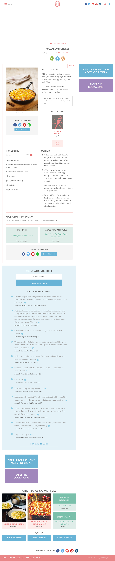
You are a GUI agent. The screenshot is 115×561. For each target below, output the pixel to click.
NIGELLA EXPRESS (65, 53)
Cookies (20, 558)
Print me (72, 66)
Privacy (12, 558)
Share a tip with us (64, 538)
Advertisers (30, 558)
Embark (93, 558)
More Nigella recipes (57, 44)
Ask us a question (39, 538)
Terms (5, 558)
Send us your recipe (14, 538)
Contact (39, 558)
